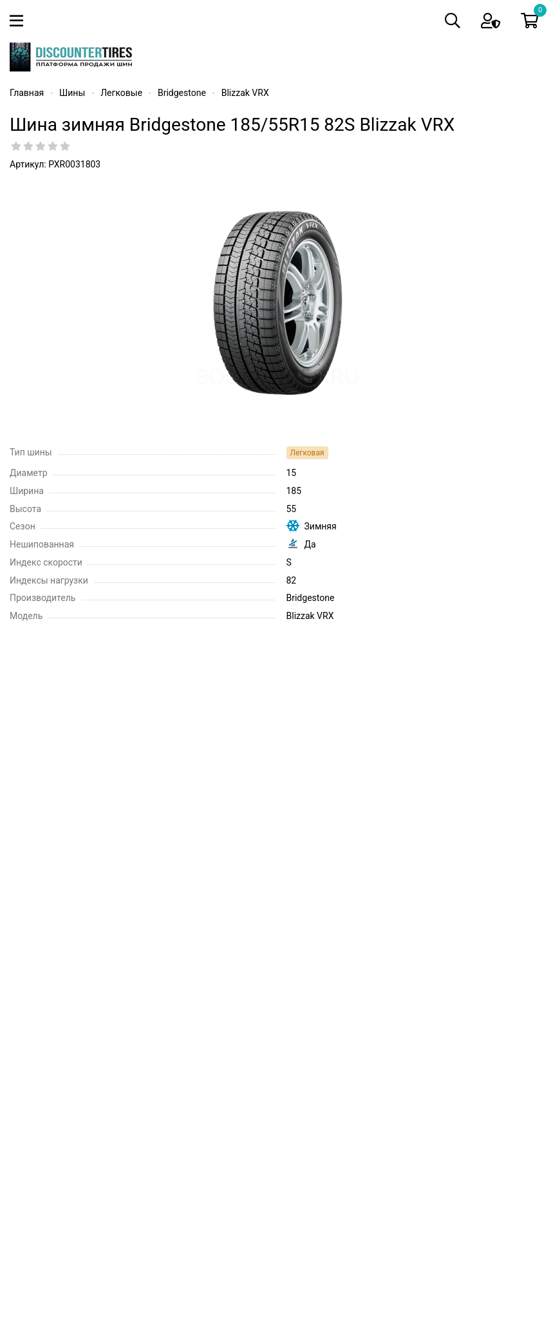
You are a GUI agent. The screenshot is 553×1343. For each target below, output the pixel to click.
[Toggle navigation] (19, 21)
